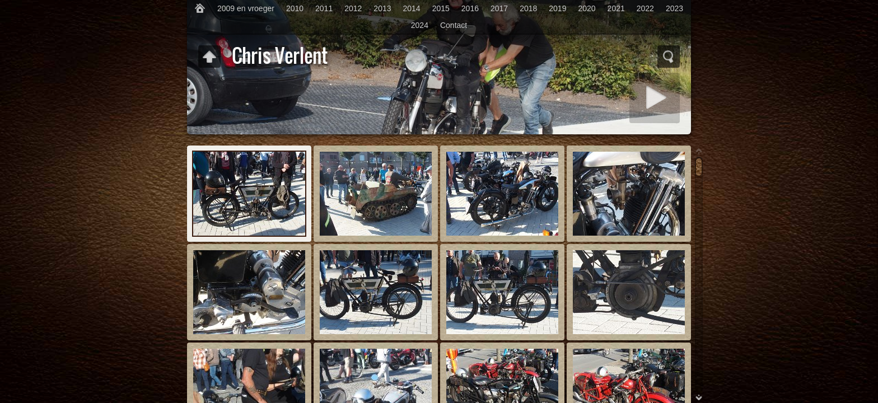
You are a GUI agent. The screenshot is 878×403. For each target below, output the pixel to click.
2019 (557, 8)
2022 (645, 8)
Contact (453, 25)
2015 (441, 8)
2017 (499, 8)
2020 (586, 8)
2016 (470, 8)
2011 (324, 8)
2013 (382, 8)
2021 (616, 8)
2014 (412, 8)
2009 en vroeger (245, 8)
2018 (528, 8)
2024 (419, 25)
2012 (353, 8)
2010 (294, 8)
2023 (674, 8)
